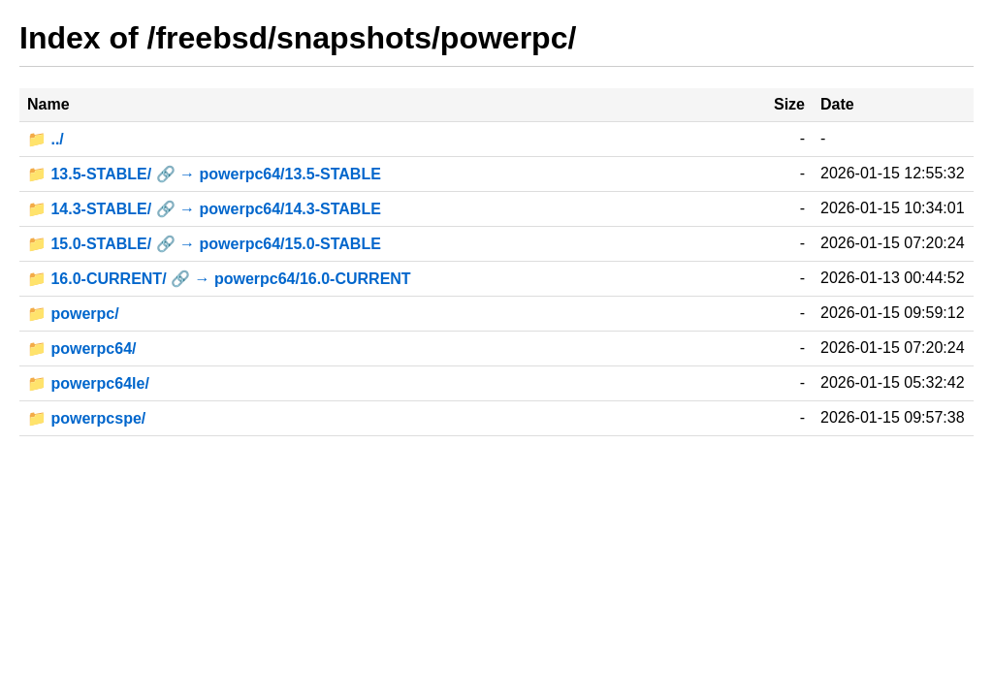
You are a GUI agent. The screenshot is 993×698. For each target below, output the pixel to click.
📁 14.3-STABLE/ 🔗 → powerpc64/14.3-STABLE (204, 209)
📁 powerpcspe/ (86, 418)
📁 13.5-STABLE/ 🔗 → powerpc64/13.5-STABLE (204, 174)
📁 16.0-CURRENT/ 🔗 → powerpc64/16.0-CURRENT (219, 278)
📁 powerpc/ (73, 313)
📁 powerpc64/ (81, 348)
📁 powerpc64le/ (88, 383)
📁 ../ (45, 139)
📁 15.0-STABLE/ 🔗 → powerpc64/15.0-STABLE (204, 244)
